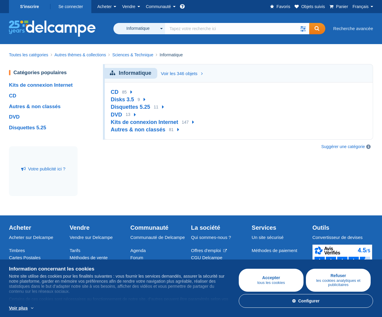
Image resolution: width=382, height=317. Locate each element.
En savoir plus (47, 308)
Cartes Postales (25, 257)
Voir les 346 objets (182, 73)
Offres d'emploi (209, 250)
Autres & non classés (35, 106)
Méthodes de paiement (274, 250)
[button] (303, 28)
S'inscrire (29, 6)
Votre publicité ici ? (43, 168)
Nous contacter (267, 261)
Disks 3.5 (122, 99)
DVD (14, 117)
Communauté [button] (158, 6)
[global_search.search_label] (237, 28)
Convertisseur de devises (337, 237)
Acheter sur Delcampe (31, 237)
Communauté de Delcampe (157, 237)
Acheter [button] (104, 6)
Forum (136, 257)
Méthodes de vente (89, 257)
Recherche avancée (353, 28)
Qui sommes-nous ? (211, 237)
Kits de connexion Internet (41, 85)
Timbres (17, 250)
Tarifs (75, 250)
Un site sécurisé (268, 237)
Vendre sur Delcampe (91, 237)
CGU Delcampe (206, 257)
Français (360, 6)
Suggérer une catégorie (343, 146)
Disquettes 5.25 (27, 127)
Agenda (138, 250)
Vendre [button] (128, 6)
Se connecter (70, 6)
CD (12, 96)
